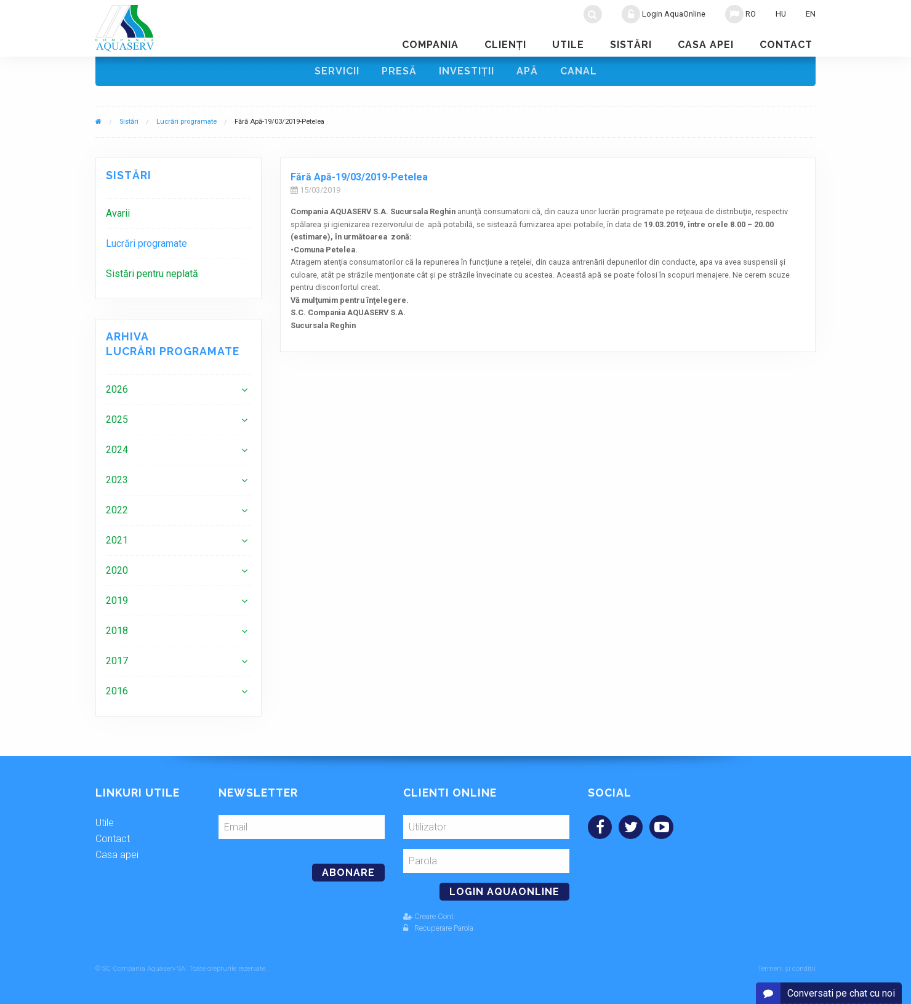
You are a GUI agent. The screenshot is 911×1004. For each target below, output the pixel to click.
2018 (117, 631)
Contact (786, 44)
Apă (527, 71)
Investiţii (466, 71)
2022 (117, 510)
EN (811, 13)
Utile (568, 44)
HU (781, 13)
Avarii (118, 213)
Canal (578, 71)
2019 (117, 600)
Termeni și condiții (787, 969)
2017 (117, 661)
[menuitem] (178, 213)
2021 (117, 540)
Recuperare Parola (438, 928)
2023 (117, 480)
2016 (117, 691)
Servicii (337, 71)
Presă (399, 71)
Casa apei (706, 44)
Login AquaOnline (663, 14)
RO (740, 14)
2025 (117, 419)
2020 (117, 570)
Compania (430, 44)
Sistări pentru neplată (152, 273)
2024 (117, 450)
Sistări (631, 44)
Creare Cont (428, 916)
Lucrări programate (186, 122)
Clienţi (505, 44)
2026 (117, 389)
